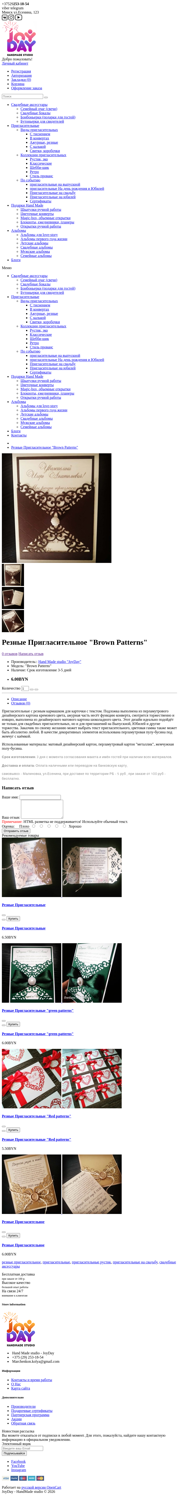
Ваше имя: (10, 797)
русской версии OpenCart (41, 1491)
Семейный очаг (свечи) (39, 109)
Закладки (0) (21, 80)
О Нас (16, 1388)
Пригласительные (25, 126)
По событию (30, 180)
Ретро (34, 172)
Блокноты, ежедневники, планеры (47, 222)
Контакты (19, 435)
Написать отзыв (30, 654)
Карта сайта (20, 1392)
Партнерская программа (30, 1418)
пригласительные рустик (91, 1266)
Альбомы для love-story (39, 235)
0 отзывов (9, 654)
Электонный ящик (16, 1447)
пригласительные (56, 1266)
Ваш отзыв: (11, 821)
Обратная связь (23, 1427)
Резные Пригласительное (23, 1225)
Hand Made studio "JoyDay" (59, 662)
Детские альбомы (34, 243)
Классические (41, 163)
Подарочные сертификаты (31, 1414)
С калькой (38, 147)
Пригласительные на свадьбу (53, 193)
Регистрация (21, 71)
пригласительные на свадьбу (135, 1266)
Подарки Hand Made (27, 205)
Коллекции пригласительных (43, 155)
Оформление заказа (26, 88)
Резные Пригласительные (23, 908)
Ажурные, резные (44, 142)
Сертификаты (40, 201)
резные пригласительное (21, 1266)
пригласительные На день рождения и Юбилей (67, 189)
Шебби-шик (39, 168)
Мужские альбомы (35, 251)
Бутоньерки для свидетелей (42, 121)
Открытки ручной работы (41, 226)
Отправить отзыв (16, 834)
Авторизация (21, 75)
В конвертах (39, 138)
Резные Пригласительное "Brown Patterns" (44, 447)
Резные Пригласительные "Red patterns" (36, 1120)
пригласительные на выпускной (55, 184)
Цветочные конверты (37, 214)
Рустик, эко (39, 159)
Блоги (16, 260)
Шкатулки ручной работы (41, 209)
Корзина (17, 84)
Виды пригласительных (39, 130)
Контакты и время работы (31, 1383)
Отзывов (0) (20, 703)
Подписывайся (14, 1457)
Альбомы (18, 230)
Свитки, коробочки (45, 151)
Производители (23, 1410)
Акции (16, 1423)
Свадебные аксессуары (29, 105)
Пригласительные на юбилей (53, 197)
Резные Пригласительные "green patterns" (38, 1014)
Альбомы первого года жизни (44, 239)
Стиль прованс (41, 176)
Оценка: (8, 830)
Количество (11, 688)
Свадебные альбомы (37, 247)
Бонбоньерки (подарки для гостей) (48, 117)
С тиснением (40, 134)
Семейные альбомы (36, 256)
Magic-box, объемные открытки (46, 218)
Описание (19, 699)
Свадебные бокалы (36, 113)
